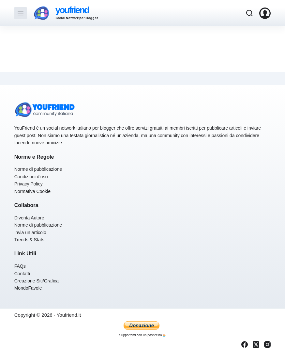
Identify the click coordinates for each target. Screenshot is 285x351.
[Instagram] (267, 344)
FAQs (20, 266)
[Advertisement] (142, 49)
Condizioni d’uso (31, 176)
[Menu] (20, 13)
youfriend (72, 10)
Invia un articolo (30, 232)
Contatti (22, 273)
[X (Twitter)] (256, 344)
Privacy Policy (28, 183)
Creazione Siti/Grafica (36, 280)
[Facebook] (244, 344)
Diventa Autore (29, 217)
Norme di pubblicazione (38, 169)
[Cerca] (249, 13)
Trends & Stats (29, 239)
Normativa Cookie (32, 191)
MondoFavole (28, 288)
